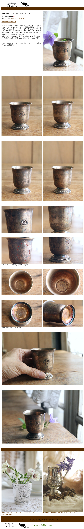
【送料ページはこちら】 (18, 18)
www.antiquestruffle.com (47, 520)
